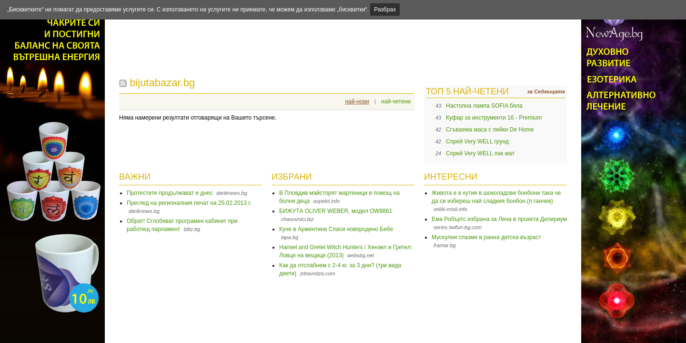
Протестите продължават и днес (170, 193)
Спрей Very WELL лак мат (480, 153)
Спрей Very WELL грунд (477, 141)
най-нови (357, 101)
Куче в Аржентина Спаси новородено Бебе (336, 229)
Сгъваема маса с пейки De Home (490, 129)
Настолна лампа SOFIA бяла (484, 105)
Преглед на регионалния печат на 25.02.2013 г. (189, 203)
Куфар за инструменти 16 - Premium (494, 117)
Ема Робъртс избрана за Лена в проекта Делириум (499, 219)
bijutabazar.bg (162, 83)
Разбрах (385, 9)
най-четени (396, 101)
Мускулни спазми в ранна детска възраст (486, 237)
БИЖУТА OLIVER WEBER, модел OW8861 (335, 211)
